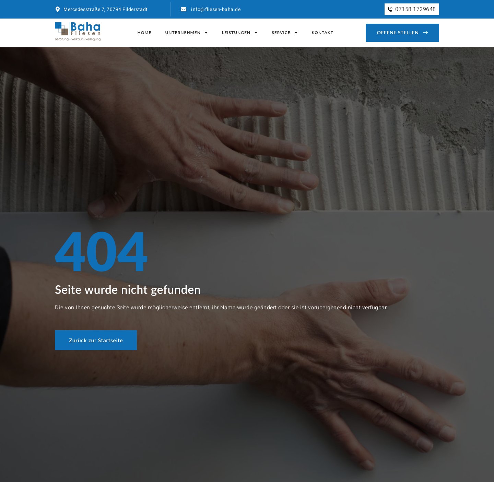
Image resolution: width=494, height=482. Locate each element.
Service (285, 32)
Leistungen (240, 32)
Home (144, 32)
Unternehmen (186, 32)
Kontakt (322, 32)
